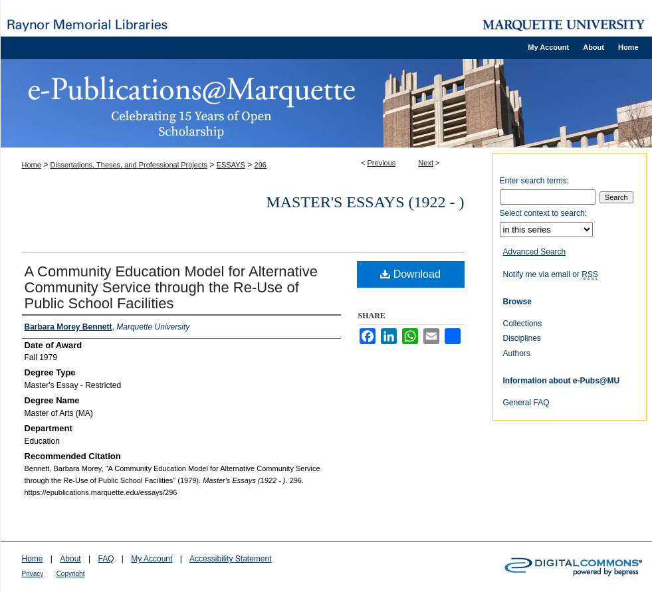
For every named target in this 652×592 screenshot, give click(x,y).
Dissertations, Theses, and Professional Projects (129, 165)
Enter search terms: (535, 180)
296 (261, 165)
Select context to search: (543, 213)
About (70, 558)
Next (425, 163)
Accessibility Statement (230, 558)
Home (31, 165)
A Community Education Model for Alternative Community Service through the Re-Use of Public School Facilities (171, 287)
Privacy (33, 573)
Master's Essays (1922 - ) (365, 202)
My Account (151, 558)
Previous (382, 163)
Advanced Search (534, 251)
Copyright (70, 573)
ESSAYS (231, 165)
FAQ (106, 558)
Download (410, 274)
